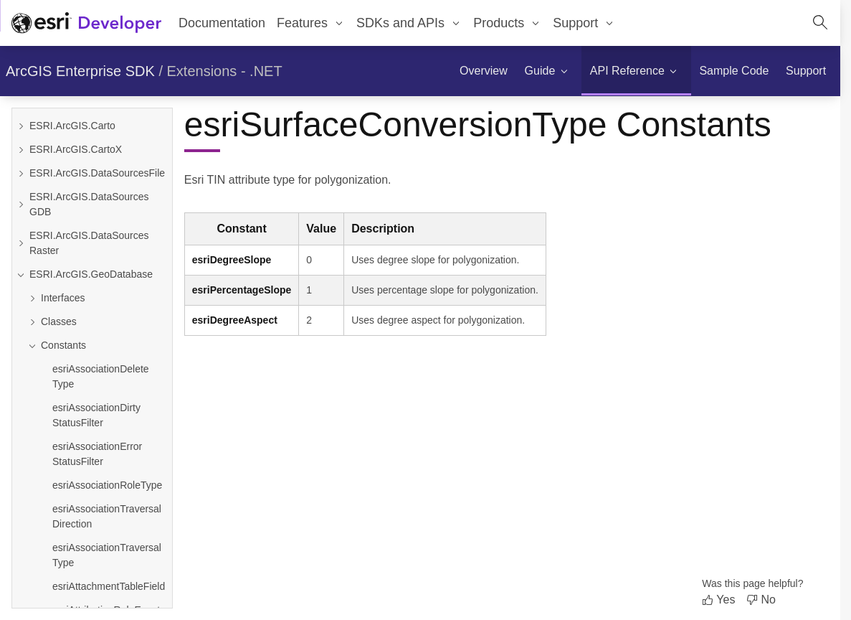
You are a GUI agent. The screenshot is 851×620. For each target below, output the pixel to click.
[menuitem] (311, 23)
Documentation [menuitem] (222, 23)
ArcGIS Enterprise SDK (80, 71)
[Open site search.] (820, 23)
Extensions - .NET (224, 71)
